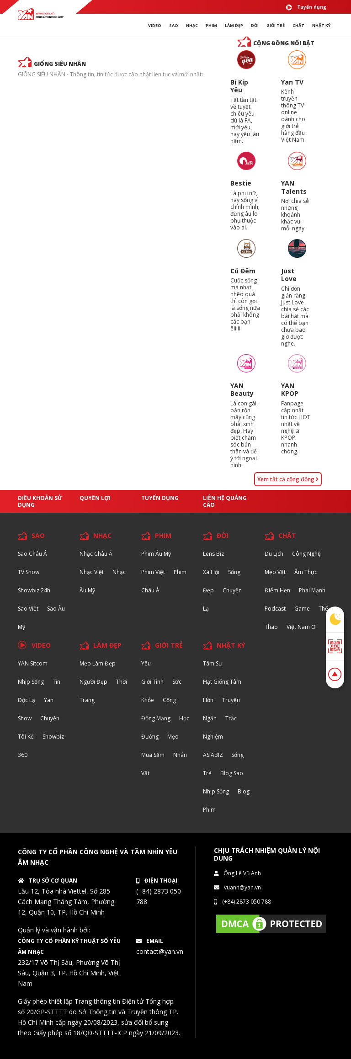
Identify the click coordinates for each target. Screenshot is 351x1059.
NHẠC (192, 25)
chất (298, 25)
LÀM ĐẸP (107, 645)
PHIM (211, 25)
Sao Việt (28, 608)
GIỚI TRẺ (169, 645)
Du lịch (274, 554)
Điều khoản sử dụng (40, 501)
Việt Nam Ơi (302, 627)
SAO (173, 25)
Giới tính (152, 682)
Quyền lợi (95, 498)
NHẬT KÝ (231, 645)
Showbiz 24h (34, 590)
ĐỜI (255, 25)
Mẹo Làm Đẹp (98, 663)
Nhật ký (321, 25)
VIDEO (154, 25)
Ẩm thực (305, 572)
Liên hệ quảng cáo (225, 501)
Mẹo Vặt (275, 572)
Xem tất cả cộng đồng (288, 479)
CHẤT (287, 535)
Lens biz (213, 554)
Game (302, 608)
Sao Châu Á (32, 554)
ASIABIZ (213, 755)
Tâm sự (212, 663)
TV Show (28, 572)
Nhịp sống (31, 682)
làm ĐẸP (234, 25)
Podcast (275, 608)
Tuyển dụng (306, 7)
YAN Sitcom (33, 663)
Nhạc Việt (92, 572)
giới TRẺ (275, 25)
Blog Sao (231, 773)
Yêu (146, 663)
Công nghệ (306, 554)
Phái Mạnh (312, 590)
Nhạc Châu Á (96, 554)
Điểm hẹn (277, 590)
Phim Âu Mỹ (156, 554)
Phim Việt (153, 572)
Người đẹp (93, 682)
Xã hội (211, 572)
